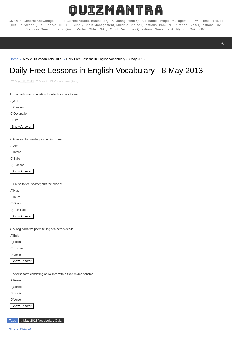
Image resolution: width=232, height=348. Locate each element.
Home (14, 59)
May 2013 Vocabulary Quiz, (58, 81)
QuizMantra (115, 9)
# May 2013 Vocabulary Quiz (41, 320)
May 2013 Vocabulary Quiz (42, 59)
